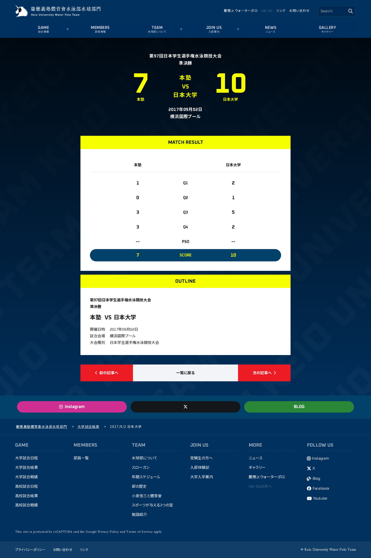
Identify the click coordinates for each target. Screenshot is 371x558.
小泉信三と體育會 (147, 496)
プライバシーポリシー (30, 549)
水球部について (157, 32)
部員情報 (100, 32)
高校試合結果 (26, 496)
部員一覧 (81, 459)
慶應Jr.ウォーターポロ (241, 11)
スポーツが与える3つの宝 (152, 506)
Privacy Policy (108, 532)
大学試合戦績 (26, 477)
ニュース (270, 32)
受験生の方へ (201, 459)
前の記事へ (106, 373)
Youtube (320, 499)
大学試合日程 (26, 459)
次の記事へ (264, 373)
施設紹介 (139, 515)
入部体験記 (199, 468)
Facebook (321, 489)
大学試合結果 (26, 468)
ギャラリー (327, 32)
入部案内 (213, 32)
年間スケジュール (146, 477)
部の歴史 (139, 487)
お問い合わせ (299, 11)
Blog (316, 479)
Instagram (320, 459)
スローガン (141, 468)
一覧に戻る (185, 373)
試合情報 (43, 32)
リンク (281, 11)
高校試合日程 (26, 487)
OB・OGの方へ (260, 487)
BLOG (299, 407)
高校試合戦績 (26, 506)
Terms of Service (139, 532)
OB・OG (266, 11)
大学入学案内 (201, 477)
